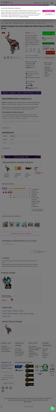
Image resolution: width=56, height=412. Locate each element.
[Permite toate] (48, 11)
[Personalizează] (48, 14)
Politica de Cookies (24, 16)
